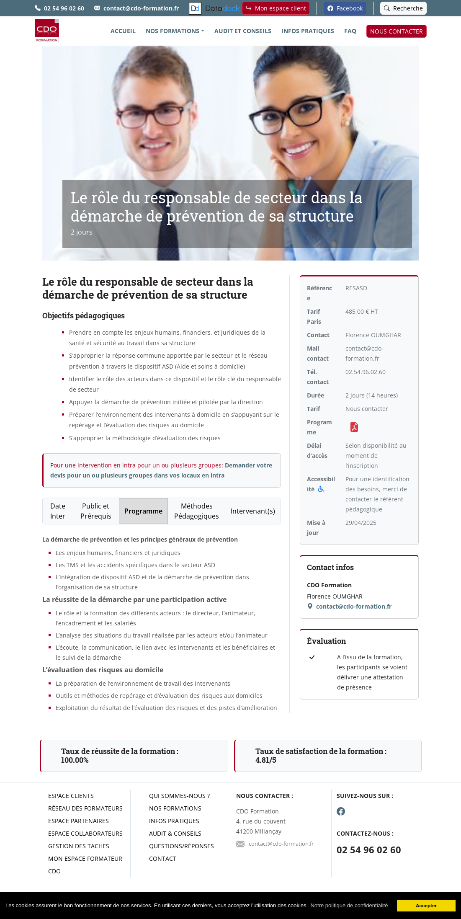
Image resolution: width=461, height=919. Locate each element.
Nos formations (175, 808)
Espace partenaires (78, 821)
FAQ (350, 31)
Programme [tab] (143, 511)
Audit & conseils (175, 833)
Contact (162, 858)
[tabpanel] (161, 623)
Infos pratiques (174, 821)
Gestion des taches (78, 846)
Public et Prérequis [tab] (95, 511)
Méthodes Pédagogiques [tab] (196, 511)
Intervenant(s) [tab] (253, 511)
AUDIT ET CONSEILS (242, 31)
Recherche (403, 8)
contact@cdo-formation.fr (141, 8)
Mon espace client (276, 8)
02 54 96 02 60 (64, 8)
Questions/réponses (181, 846)
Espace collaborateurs (85, 833)
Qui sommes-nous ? (179, 796)
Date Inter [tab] (57, 511)
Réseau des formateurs (85, 808)
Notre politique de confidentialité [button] (349, 905)
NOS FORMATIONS (172, 31)
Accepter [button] (426, 905)
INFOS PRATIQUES (307, 31)
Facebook (345, 8)
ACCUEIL (123, 31)
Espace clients (71, 796)
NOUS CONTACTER (396, 31)
